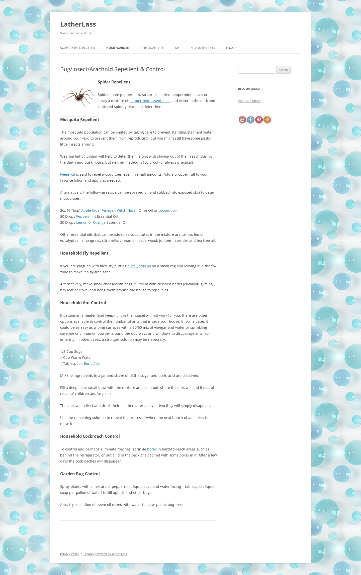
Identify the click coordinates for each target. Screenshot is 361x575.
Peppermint (86, 216)
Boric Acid (92, 363)
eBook (231, 48)
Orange (99, 222)
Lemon (81, 222)
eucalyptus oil (139, 266)
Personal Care (152, 48)
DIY (177, 48)
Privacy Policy (69, 554)
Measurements (203, 48)
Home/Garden (118, 48)
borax (152, 449)
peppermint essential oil (149, 100)
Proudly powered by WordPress (105, 554)
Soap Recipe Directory (77, 48)
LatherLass (78, 24)
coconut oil (167, 210)
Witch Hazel (127, 210)
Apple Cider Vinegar (98, 210)
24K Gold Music (249, 100)
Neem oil (67, 174)
